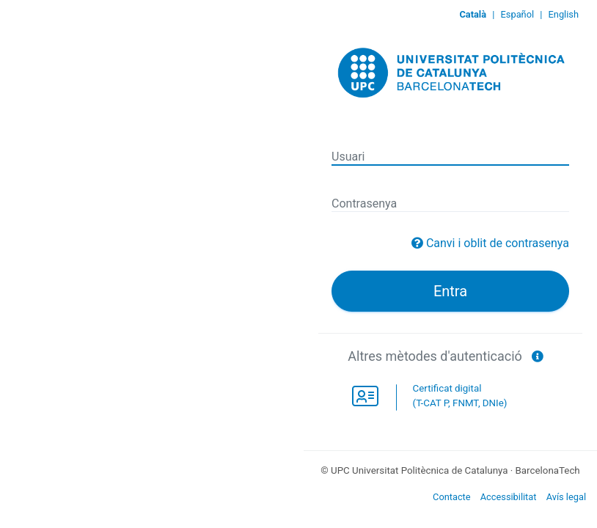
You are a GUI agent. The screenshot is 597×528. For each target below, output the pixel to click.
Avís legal (566, 496)
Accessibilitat (508, 496)
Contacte (452, 496)
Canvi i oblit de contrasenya (497, 243)
